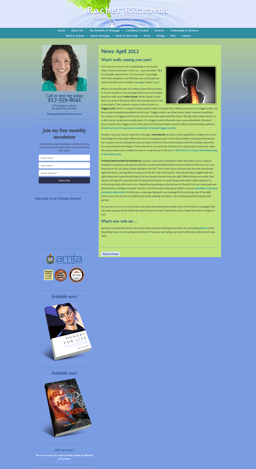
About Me (77, 30)
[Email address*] (64, 173)
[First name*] (64, 158)
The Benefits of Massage (104, 30)
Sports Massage (100, 35)
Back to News (110, 253)
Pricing (160, 35)
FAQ (172, 35)
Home (61, 30)
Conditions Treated (137, 30)
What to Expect (74, 35)
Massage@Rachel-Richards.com (64, 114)
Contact (186, 35)
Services (159, 30)
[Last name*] (64, 165)
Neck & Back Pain (126, 35)
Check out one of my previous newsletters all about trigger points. (138, 127)
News (147, 35)
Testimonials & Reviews (184, 30)
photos (203, 227)
